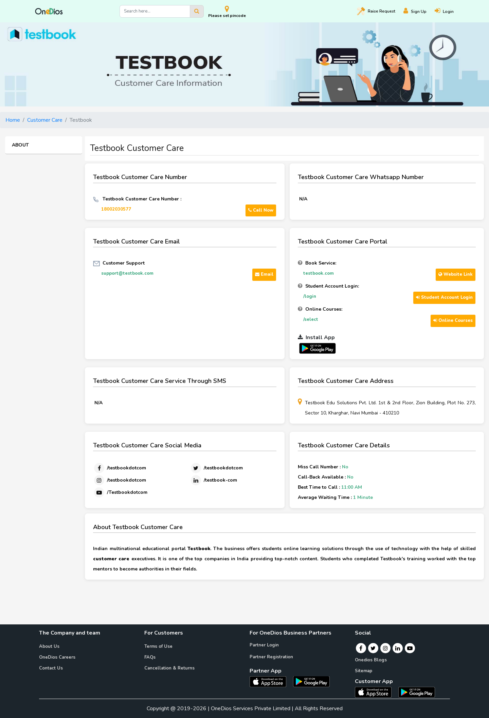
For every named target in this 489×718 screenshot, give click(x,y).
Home (12, 120)
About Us (49, 646)
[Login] (448, 11)
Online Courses (453, 320)
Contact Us (51, 668)
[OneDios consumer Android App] (416, 692)
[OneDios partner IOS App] (271, 681)
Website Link (455, 274)
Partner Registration (271, 657)
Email (264, 274)
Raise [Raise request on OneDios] (376, 11)
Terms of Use (158, 646)
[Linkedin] (213, 480)
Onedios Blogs (371, 660)
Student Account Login (444, 297)
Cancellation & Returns (169, 668)
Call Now (260, 210)
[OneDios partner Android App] (317, 348)
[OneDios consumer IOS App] (376, 692)
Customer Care (44, 120)
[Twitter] (216, 468)
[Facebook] (119, 468)
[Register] (419, 11)
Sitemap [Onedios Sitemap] (363, 671)
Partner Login (264, 645)
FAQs (150, 657)
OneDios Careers (57, 657)
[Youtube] (120, 492)
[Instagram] (119, 480)
